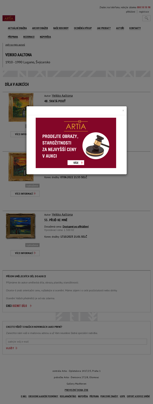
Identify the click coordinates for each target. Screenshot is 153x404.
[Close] (123, 110)
